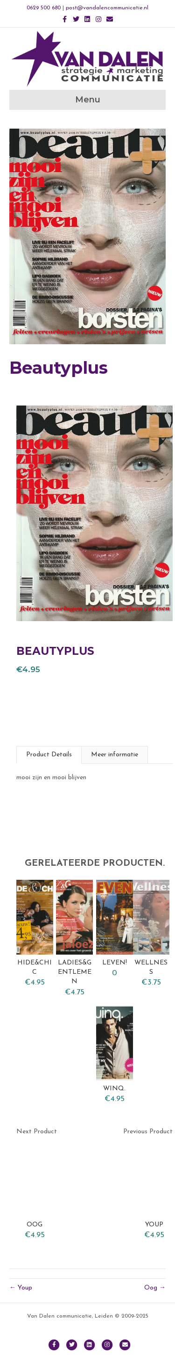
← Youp (20, 1287)
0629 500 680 (44, 8)
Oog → (155, 1287)
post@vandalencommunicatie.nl (107, 8)
